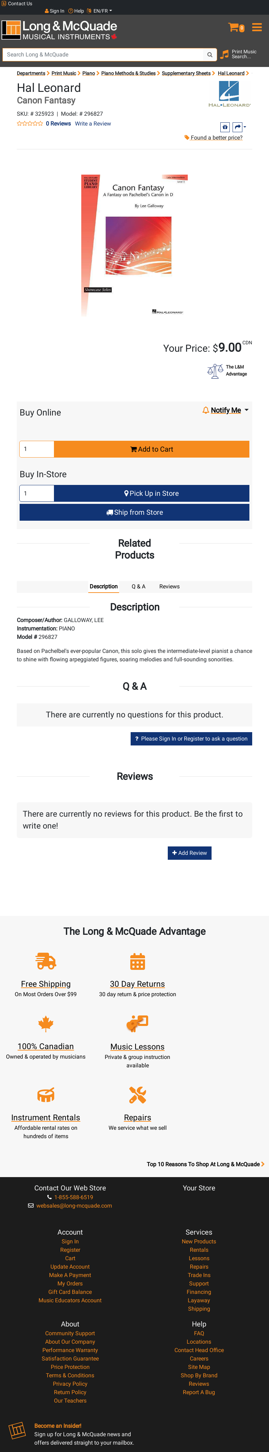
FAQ (199, 1255)
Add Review (189, 845)
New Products (199, 1163)
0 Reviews (58, 117)
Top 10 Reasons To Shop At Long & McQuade (205, 1086)
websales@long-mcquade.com (70, 1128)
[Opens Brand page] (230, 86)
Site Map (199, 1289)
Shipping (199, 1231)
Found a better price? (213, 130)
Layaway (199, 1222)
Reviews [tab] (169, 579)
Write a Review (93, 116)
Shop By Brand (199, 1297)
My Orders (70, 1205)
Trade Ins (199, 1197)
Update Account (70, 1189)
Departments (31, 66)
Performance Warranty (70, 1272)
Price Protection (70, 1289)
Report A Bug (199, 1314)
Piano (88, 66)
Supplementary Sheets (186, 66)
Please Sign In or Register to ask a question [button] (191, 731)
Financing (199, 1214)
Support (199, 1205)
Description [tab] (104, 579)
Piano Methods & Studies (128, 66)
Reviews (199, 1306)
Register (70, 1172)
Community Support (70, 1255)
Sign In (70, 1163)
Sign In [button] (211, 3)
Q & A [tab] (138, 579)
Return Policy (70, 1314)
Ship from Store (134, 505)
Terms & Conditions (70, 1297)
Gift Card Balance (70, 1214)
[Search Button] (210, 47)
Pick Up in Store (151, 486)
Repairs (199, 1189)
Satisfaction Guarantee (70, 1280)
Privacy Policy (70, 1306)
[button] (235, 17)
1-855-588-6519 (70, 1119)
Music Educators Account (70, 1222)
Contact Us (16, 4)
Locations (199, 1264)
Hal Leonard (231, 66)
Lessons (199, 1180)
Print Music (63, 66)
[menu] (258, 17)
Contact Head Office (199, 1272)
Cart (70, 1180)
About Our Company (70, 1264)
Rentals (199, 1172)
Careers (199, 1280)
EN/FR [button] (254, 3)
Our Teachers (70, 1322)
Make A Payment (70, 1197)
